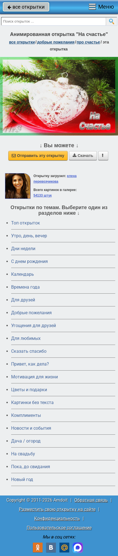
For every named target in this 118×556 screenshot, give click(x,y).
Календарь (22, 274)
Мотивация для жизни (34, 376)
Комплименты (26, 415)
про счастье (88, 42)
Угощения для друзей (33, 325)
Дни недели (23, 248)
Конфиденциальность (57, 518)
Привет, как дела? (30, 364)
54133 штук (42, 195)
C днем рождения (29, 261)
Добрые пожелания (31, 312)
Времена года (25, 287)
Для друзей (23, 300)
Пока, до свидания (30, 466)
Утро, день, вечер (29, 235)
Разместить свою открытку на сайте (57, 509)
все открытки (26, 7)
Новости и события (31, 428)
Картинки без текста (32, 402)
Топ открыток (25, 223)
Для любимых (26, 338)
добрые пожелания (56, 42)
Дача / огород (26, 441)
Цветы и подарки (29, 389)
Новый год (22, 479)
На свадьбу (23, 453)
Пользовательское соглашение (59, 527)
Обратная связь (91, 500)
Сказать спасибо (28, 351)
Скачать (83, 155)
